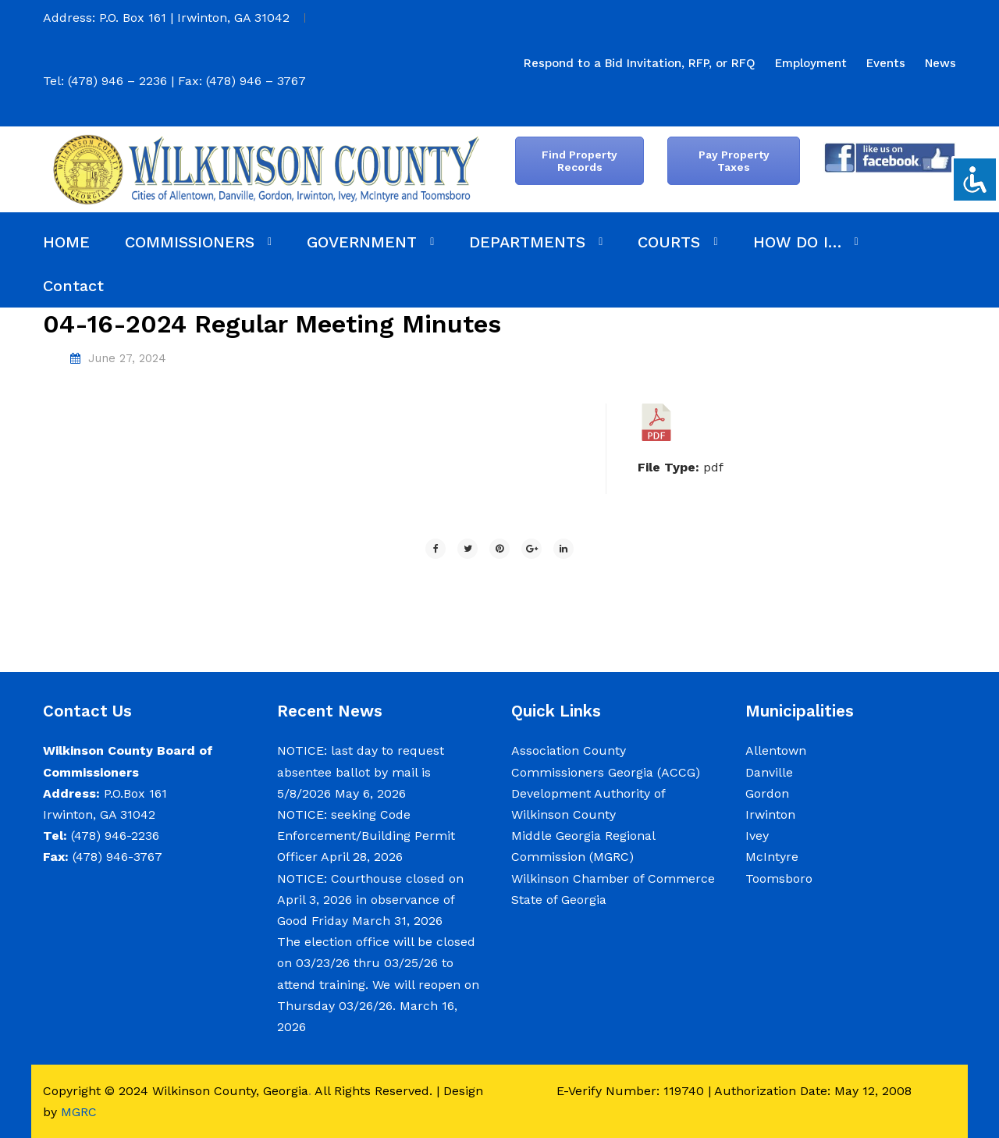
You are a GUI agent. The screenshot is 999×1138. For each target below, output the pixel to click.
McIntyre (771, 856)
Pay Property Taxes (734, 160)
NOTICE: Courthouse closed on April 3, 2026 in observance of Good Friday (370, 899)
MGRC (79, 1111)
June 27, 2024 (127, 358)
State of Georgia (558, 899)
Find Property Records (579, 160)
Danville (769, 772)
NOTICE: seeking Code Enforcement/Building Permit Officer (366, 835)
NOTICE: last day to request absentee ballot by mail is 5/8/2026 (360, 771)
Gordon (767, 793)
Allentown (775, 750)
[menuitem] (639, 63)
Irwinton (770, 814)
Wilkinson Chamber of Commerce (615, 878)
